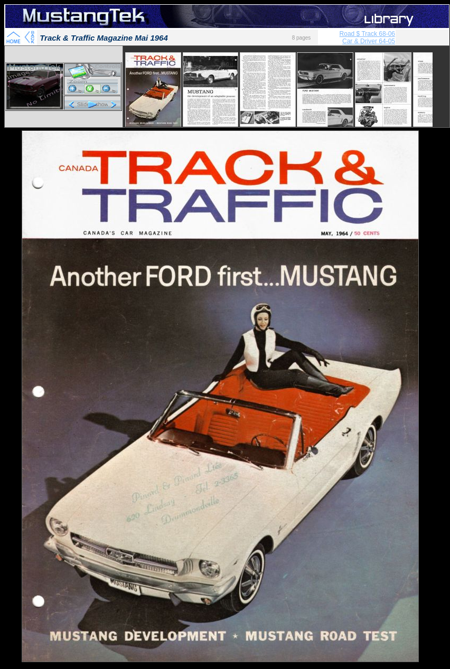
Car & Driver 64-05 (368, 41)
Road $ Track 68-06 (367, 33)
